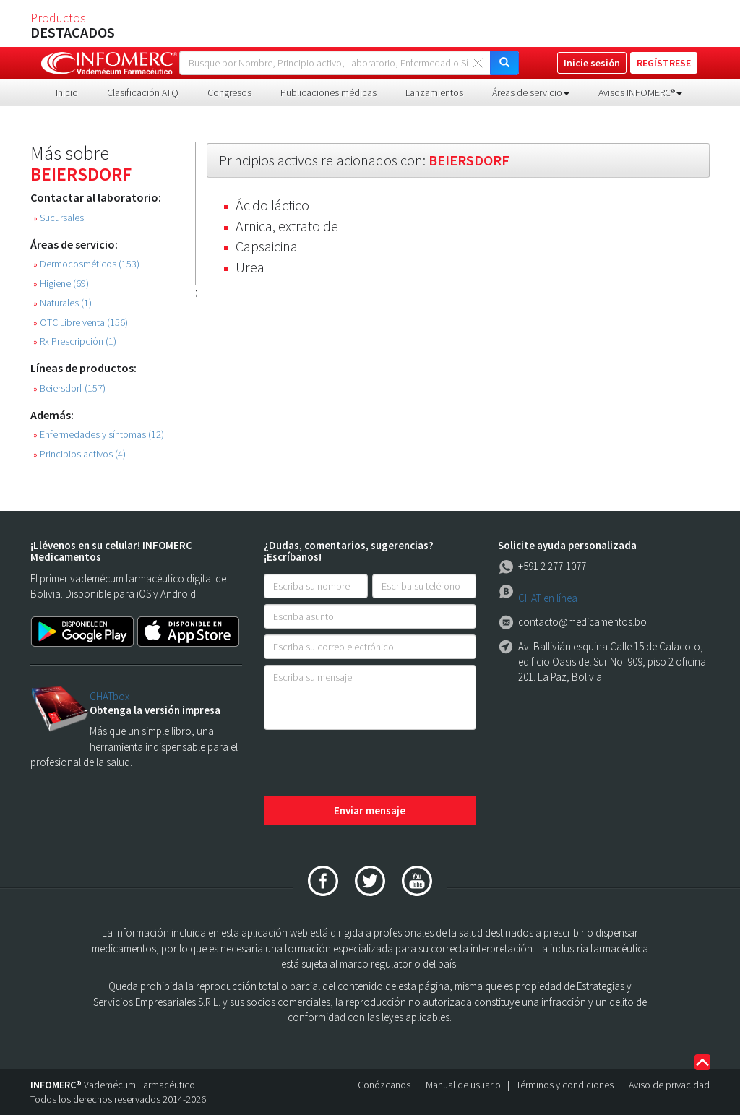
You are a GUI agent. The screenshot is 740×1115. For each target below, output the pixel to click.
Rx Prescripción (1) (74, 341)
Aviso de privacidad (669, 1084)
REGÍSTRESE (664, 62)
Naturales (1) (62, 303)
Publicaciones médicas (328, 92)
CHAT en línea (547, 598)
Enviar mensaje (369, 810)
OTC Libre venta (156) (80, 323)
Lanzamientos (434, 92)
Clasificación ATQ (142, 92)
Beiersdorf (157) (69, 388)
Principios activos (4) (79, 454)
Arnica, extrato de (287, 226)
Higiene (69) (61, 283)
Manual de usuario (463, 1084)
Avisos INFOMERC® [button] (640, 92)
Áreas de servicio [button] (530, 92)
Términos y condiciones (565, 1084)
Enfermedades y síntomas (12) (98, 435)
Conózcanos (384, 1084)
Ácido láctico (272, 205)
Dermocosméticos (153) (86, 264)
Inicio (67, 92)
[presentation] (373, 764)
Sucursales (58, 218)
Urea (250, 267)
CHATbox (109, 696)
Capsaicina (267, 246)
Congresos (229, 92)
